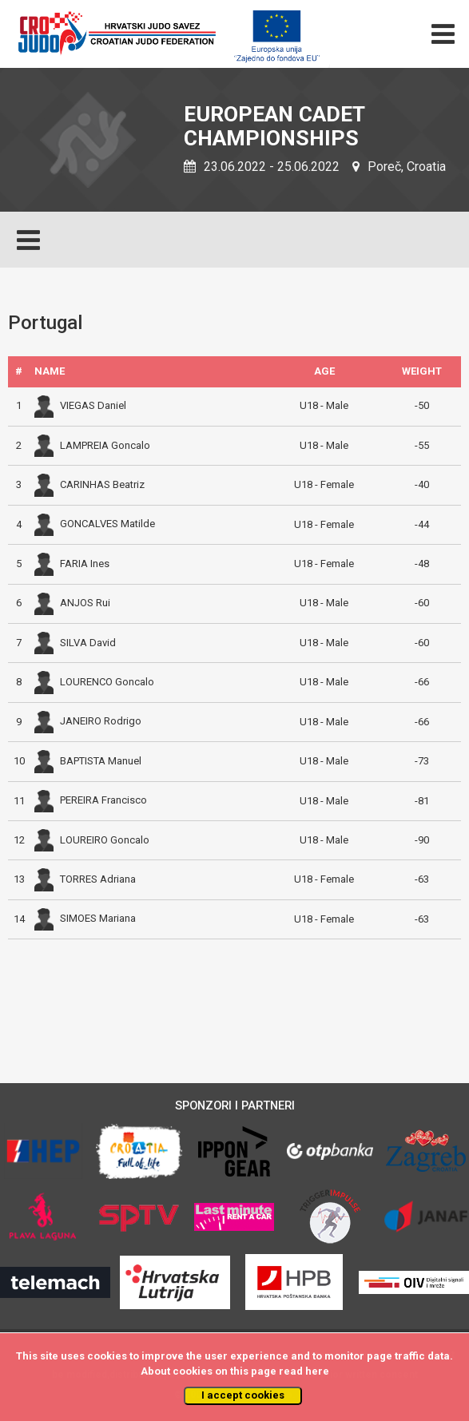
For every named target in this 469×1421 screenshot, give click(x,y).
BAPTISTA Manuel (87, 761)
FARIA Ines (71, 564)
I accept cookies (242, 1395)
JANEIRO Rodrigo (87, 721)
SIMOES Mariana (85, 918)
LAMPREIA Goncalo (92, 445)
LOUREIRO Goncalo (91, 840)
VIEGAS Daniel (80, 405)
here (317, 1371)
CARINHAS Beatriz (89, 484)
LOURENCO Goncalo (94, 682)
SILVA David (75, 643)
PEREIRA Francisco (90, 800)
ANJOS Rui (72, 603)
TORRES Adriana (85, 879)
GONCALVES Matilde (94, 524)
